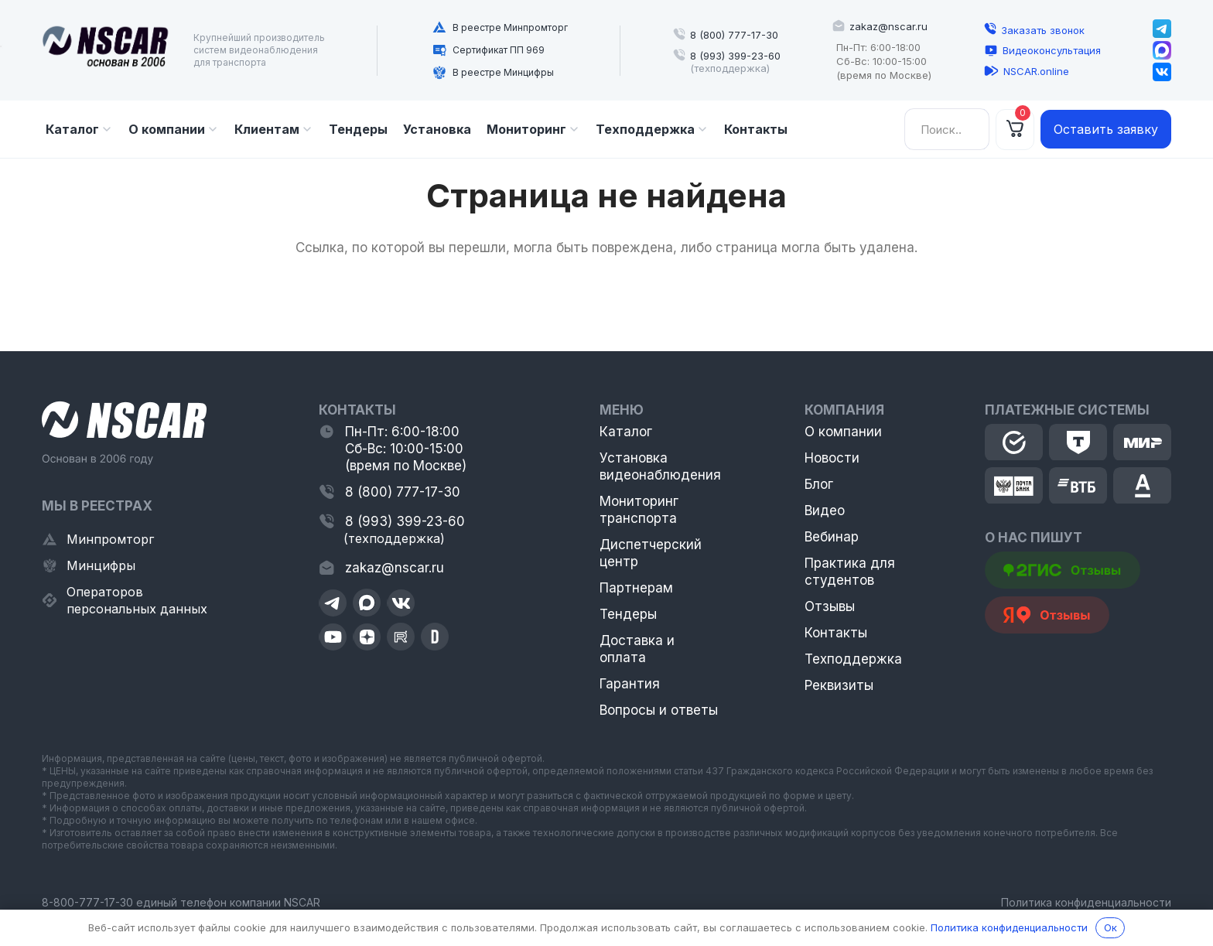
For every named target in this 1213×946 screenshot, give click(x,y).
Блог (819, 484)
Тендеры (628, 614)
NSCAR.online (1036, 71)
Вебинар (832, 537)
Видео (825, 510)
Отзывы (830, 606)
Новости (832, 458)
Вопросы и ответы (659, 710)
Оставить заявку (1106, 129)
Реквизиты (839, 685)
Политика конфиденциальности (1086, 902)
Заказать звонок (1043, 30)
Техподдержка (853, 659)
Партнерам (636, 588)
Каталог (626, 431)
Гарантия (630, 684)
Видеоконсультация (1052, 50)
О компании (843, 431)
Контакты (836, 632)
